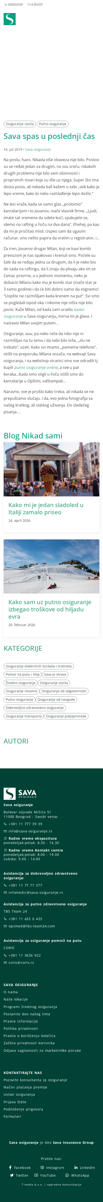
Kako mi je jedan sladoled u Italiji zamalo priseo (46, 508)
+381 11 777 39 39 (25, 824)
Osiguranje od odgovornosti (64, 691)
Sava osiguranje (38, 149)
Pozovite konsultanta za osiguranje (35, 1080)
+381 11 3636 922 (25, 955)
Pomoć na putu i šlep (23, 674)
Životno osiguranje (21, 682)
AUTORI (16, 740)
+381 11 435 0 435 (25, 918)
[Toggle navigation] (96, 19)
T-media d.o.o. (32, 1184)
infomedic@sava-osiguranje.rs (36, 892)
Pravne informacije (21, 1021)
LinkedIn (84, 1167)
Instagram (52, 1167)
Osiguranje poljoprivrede (66, 716)
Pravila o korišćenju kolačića (30, 1035)
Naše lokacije (16, 999)
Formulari (12, 1116)
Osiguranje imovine (21, 691)
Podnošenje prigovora (23, 1109)
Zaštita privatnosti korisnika (29, 1043)
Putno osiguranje (52, 124)
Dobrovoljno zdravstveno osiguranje (35, 707)
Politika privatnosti (21, 1028)
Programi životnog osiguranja (30, 1006)
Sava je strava (55, 674)
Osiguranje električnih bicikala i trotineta (39, 666)
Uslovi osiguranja (19, 1094)
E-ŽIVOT (36, 4)
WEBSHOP (15, 4)
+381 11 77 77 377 (25, 885)
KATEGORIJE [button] (23, 648)
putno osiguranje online (36, 367)
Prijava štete (15, 1102)
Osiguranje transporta (24, 716)
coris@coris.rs (21, 962)
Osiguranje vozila (20, 124)
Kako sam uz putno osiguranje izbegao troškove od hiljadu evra (49, 609)
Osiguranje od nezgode (56, 699)
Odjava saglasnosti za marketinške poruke (42, 1050)
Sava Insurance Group (73, 1142)
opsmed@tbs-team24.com (32, 926)
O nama (11, 992)
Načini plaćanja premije (25, 1087)
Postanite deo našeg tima (27, 1014)
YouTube (45, 1175)
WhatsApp (77, 1175)
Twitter (19, 1175)
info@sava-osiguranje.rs (30, 831)
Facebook (19, 1167)
